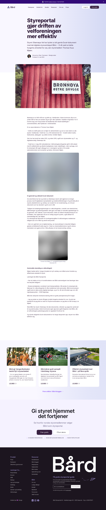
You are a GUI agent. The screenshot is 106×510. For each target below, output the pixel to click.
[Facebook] (38, 500)
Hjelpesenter (35, 467)
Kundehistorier (35, 459)
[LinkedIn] (33, 500)
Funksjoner (13, 462)
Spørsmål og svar (36, 471)
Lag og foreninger (14, 482)
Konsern (12, 475)
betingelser (68, 490)
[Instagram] (35, 500)
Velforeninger (13, 492)
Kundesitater (35, 474)
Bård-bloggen (35, 462)
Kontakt (33, 487)
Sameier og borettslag (15, 489)
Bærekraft (34, 489)
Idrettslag (12, 485)
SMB (11, 477)
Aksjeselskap (13, 472)
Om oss (34, 482)
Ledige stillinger (36, 485)
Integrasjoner (35, 464)
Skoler (12, 487)
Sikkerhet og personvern (16, 464)
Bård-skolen (35, 469)
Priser (67, 7)
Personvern (34, 492)
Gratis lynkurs (52, 1)
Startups (12, 480)
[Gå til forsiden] (74, 464)
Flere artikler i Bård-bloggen (53, 391)
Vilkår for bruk (35, 494)
